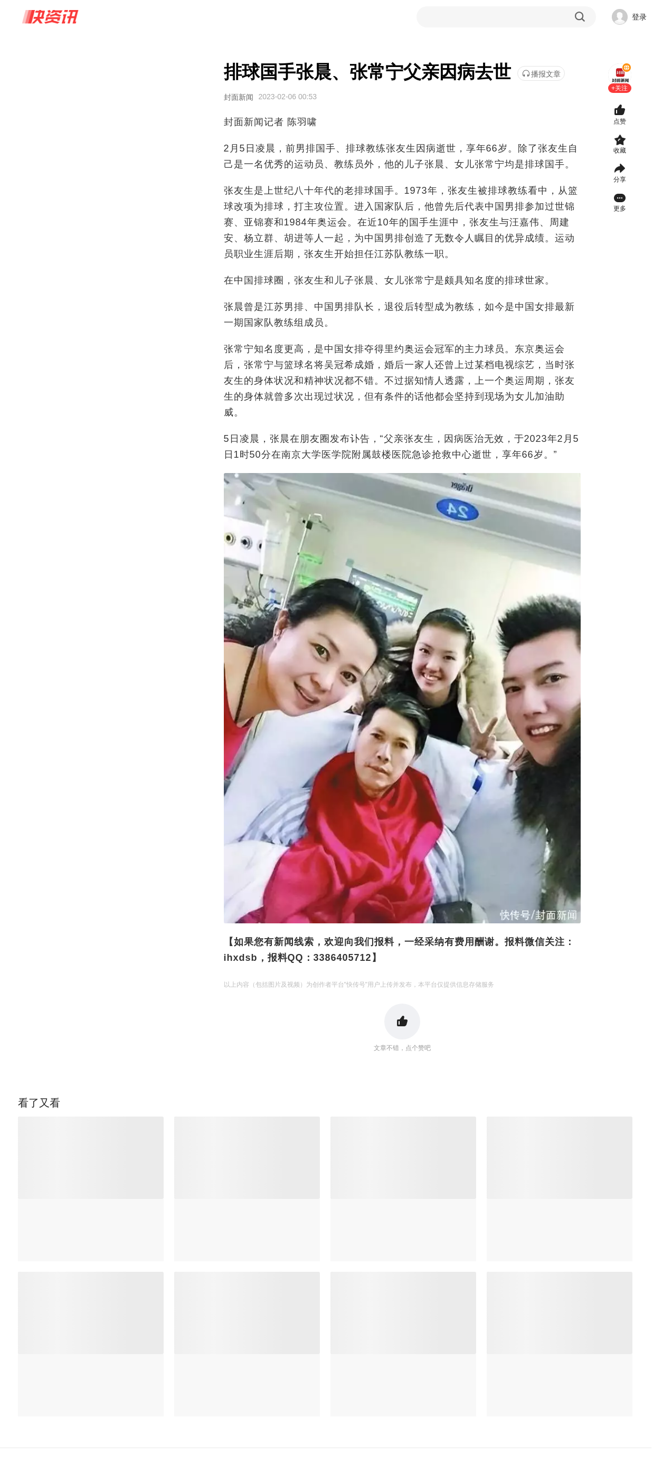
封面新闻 (238, 97)
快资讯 (51, 17)
